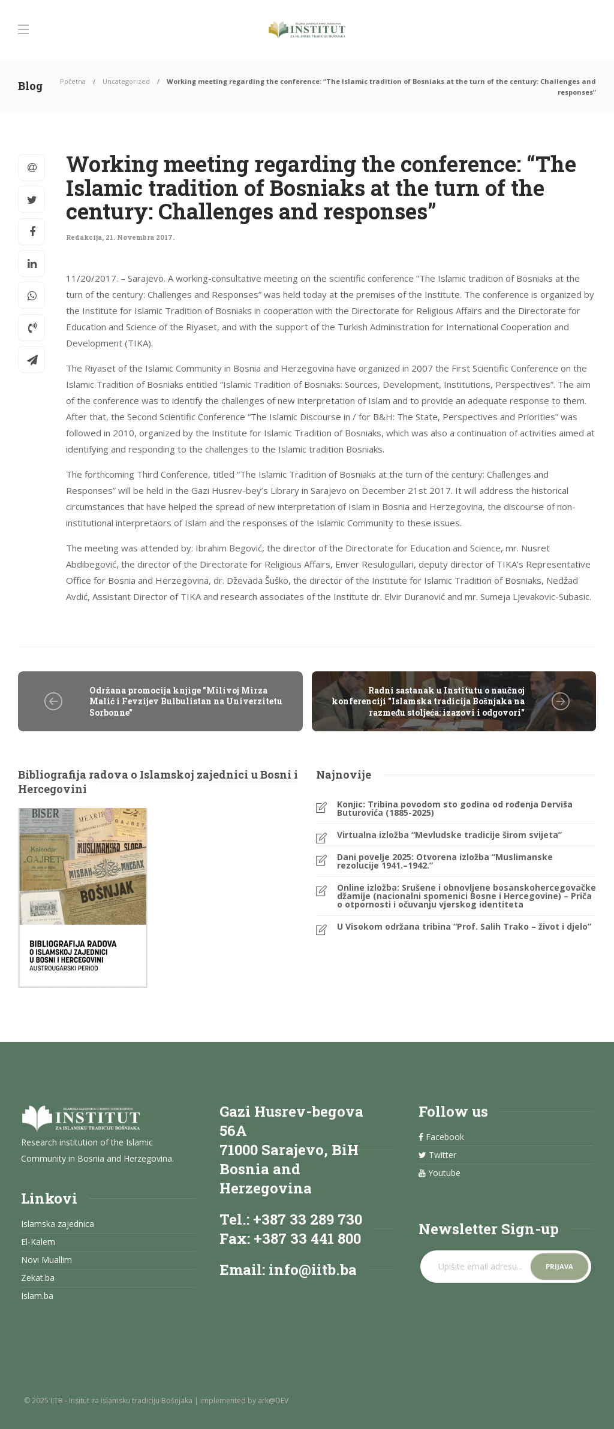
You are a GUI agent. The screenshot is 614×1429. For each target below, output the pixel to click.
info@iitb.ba (313, 1269)
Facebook (441, 1137)
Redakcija (84, 237)
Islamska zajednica (57, 1224)
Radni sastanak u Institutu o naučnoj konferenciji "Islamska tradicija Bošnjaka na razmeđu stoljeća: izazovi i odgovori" (428, 701)
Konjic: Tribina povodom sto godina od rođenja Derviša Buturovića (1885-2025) (455, 808)
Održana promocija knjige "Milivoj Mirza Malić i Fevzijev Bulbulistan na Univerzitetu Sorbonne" (185, 701)
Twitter (437, 1155)
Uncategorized (126, 81)
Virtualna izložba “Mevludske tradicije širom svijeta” (449, 835)
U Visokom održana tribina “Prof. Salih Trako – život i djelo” (464, 926)
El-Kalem (38, 1242)
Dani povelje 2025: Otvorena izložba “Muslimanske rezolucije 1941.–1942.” (445, 861)
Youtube (439, 1173)
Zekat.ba (38, 1278)
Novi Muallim (46, 1260)
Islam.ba (37, 1296)
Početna (73, 81)
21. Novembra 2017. (140, 237)
